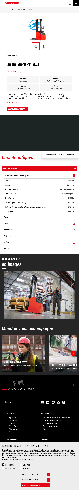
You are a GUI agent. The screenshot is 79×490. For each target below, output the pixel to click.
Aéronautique (13, 429)
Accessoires (12, 439)
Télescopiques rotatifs (50, 423)
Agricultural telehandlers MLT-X (53, 420)
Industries (12, 423)
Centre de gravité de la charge (56, 81)
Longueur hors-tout (56, 89)
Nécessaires (10, 465)
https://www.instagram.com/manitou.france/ (52, 402)
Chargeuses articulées (50, 426)
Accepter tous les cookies (36, 485)
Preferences (10, 469)
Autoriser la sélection (36, 480)
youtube (57, 402)
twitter (62, 402)
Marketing (26, 469)
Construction (13, 420)
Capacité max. (23, 81)
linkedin (46, 402)
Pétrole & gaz (13, 426)
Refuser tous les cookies (36, 474)
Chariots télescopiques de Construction (56, 418)
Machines (45, 414)
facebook (41, 402)
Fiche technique (13, 72)
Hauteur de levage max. (23, 89)
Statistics (26, 465)
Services (44, 439)
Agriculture (12, 418)
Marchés (10, 414)
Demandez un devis (18, 109)
